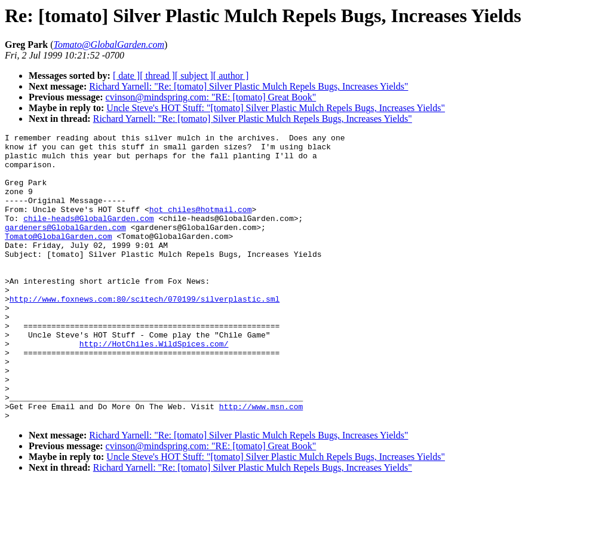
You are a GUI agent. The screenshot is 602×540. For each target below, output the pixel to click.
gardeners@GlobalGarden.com (65, 246)
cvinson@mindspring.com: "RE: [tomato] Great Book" (211, 97)
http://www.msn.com (261, 461)
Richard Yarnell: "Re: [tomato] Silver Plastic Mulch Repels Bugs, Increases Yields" (248, 86)
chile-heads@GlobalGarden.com (88, 236)
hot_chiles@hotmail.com (200, 225)
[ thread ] (157, 75)
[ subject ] (194, 75)
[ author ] (231, 75)
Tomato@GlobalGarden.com (58, 257)
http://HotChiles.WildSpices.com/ (154, 386)
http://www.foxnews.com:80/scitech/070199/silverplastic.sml (145, 332)
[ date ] (126, 75)
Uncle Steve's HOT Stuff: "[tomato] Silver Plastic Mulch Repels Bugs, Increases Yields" (275, 108)
